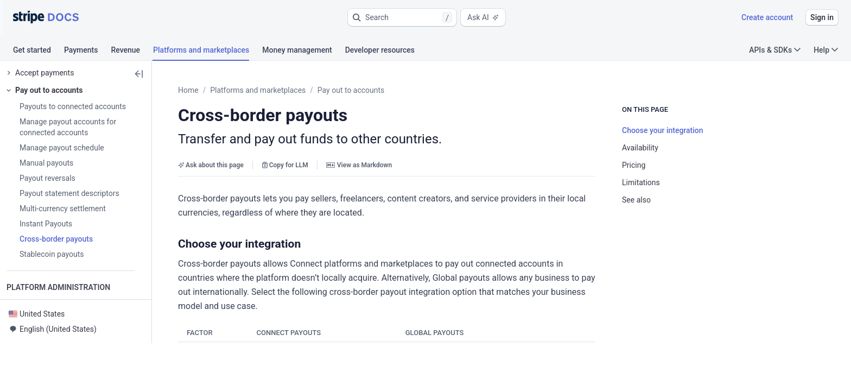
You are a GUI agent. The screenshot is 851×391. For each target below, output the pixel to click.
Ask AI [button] (483, 17)
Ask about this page (237, 165)
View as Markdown (385, 165)
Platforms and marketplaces (284, 90)
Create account (767, 17)
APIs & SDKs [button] (775, 50)
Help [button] (826, 50)
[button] (402, 17)
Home (215, 90)
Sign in (822, 17)
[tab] (38, 51)
